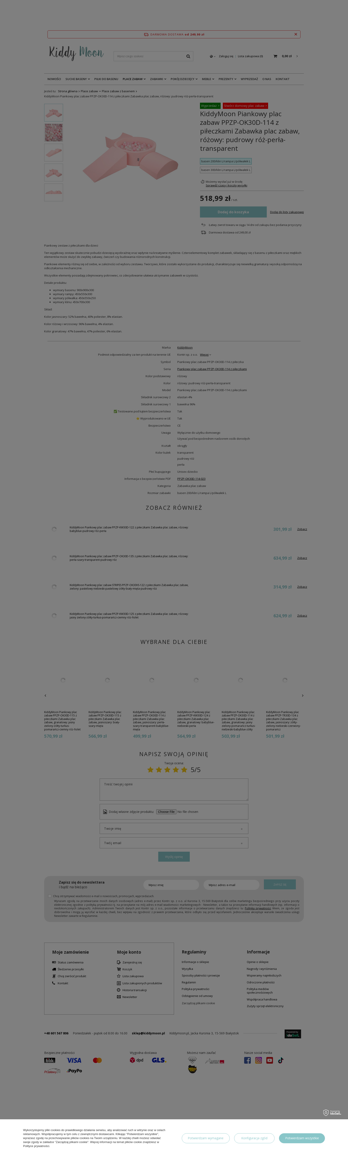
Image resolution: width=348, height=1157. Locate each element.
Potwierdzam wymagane (205, 1138)
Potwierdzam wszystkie (302, 1138)
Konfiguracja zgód (254, 1138)
